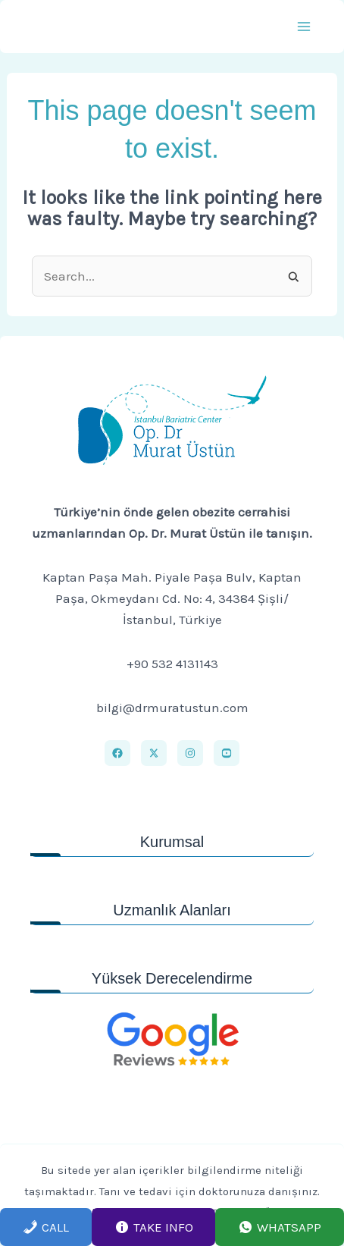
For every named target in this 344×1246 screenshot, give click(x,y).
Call (46, 1227)
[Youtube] (226, 753)
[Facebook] (117, 753)
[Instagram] (190, 753)
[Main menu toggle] (304, 26)
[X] (154, 753)
